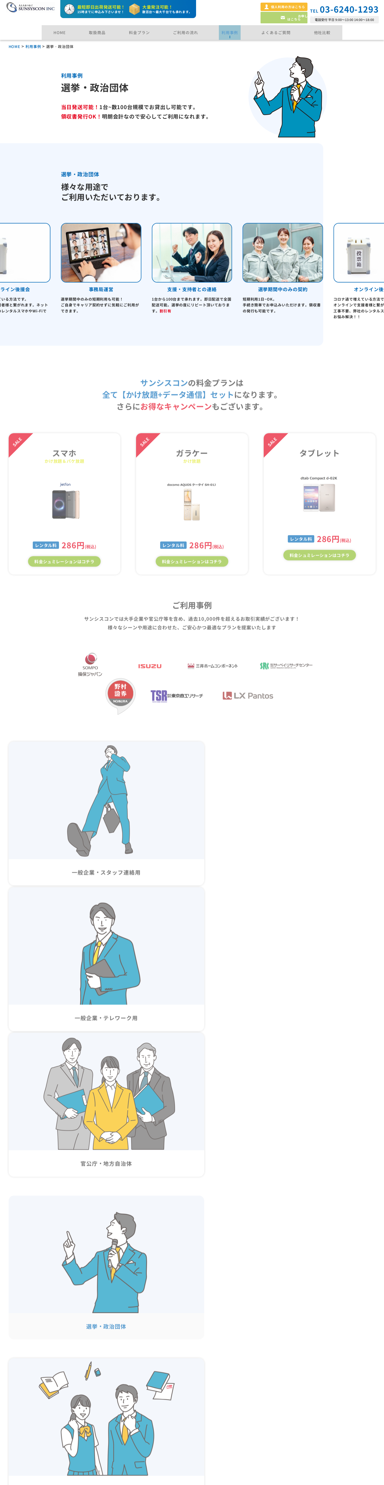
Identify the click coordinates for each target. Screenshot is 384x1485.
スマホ (23, 1374)
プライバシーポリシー (320, 1345)
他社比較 (211, 1365)
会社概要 (211, 1422)
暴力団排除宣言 (313, 1384)
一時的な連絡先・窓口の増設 (140, 1412)
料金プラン (25, 1431)
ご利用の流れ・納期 (35, 1411)
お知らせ (211, 1403)
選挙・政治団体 (126, 1393)
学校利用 (120, 1402)
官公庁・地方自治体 (131, 1384)
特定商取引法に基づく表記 (325, 1365)
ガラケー (25, 1365)
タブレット (28, 1384)
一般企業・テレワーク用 (135, 1374)
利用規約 (306, 1404)
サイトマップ (310, 1423)
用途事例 (117, 1345)
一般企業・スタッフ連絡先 (137, 1365)
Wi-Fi (22, 1393)
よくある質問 (216, 1345)
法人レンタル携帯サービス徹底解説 (240, 1384)
